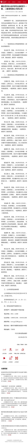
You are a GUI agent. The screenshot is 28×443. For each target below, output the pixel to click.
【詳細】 (9, 381)
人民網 (8, 2)
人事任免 (24, 2)
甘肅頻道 (13, 2)
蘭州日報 (21, 11)
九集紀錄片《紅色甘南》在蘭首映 (11, 386)
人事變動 (19, 2)
